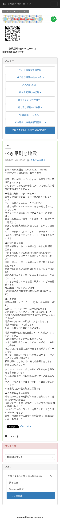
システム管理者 (36, 160)
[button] (30, 130)
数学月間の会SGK (20, 4)
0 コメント (12, 436)
